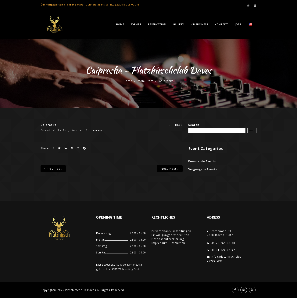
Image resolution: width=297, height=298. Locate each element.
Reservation (157, 24)
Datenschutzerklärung (167, 239)
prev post (53, 168)
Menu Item (145, 80)
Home (120, 24)
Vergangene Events (202, 169)
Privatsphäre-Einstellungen (171, 231)
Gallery (178, 24)
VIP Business (199, 24)
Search (193, 125)
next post (170, 168)
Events (136, 24)
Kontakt (221, 24)
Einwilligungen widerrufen (170, 235)
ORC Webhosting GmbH (126, 269)
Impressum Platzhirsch (168, 243)
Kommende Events (202, 161)
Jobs (238, 24)
